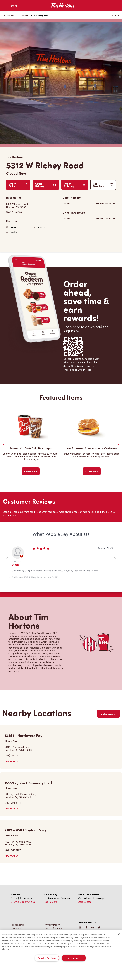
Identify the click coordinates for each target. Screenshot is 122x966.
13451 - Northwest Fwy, (18, 748)
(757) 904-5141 (13, 802)
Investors (16, 928)
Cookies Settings (47, 957)
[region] (61, 948)
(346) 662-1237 (13, 849)
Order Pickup (18, 185)
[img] (99, 927)
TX (17, 15)
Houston (24, 15)
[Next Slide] (118, 444)
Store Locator (85, 901)
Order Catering (74, 185)
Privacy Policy (52, 924)
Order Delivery (45, 185)
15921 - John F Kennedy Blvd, (20, 796)
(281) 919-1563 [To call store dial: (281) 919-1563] (14, 212)
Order (13, 6)
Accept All (73, 957)
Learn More (50, 901)
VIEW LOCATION (11, 761)
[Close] (118, 934)
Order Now (30, 471)
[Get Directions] (33, 205)
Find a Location (108, 713)
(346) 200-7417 (13, 755)
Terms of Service (53, 928)
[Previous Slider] (3, 444)
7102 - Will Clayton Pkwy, (18, 843)
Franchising (17, 924)
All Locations (8, 15)
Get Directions (103, 185)
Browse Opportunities (23, 901)
